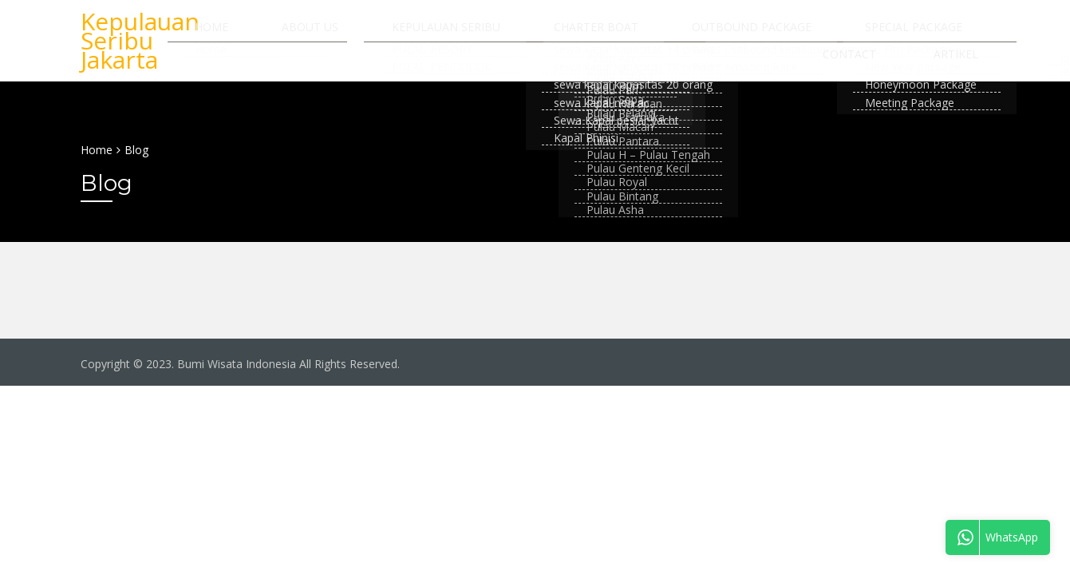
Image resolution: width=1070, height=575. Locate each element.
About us (326, 34)
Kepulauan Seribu (439, 34)
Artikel (967, 81)
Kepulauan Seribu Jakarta (140, 57)
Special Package (840, 34)
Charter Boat (567, 34)
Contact (946, 34)
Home (250, 34)
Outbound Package (700, 34)
